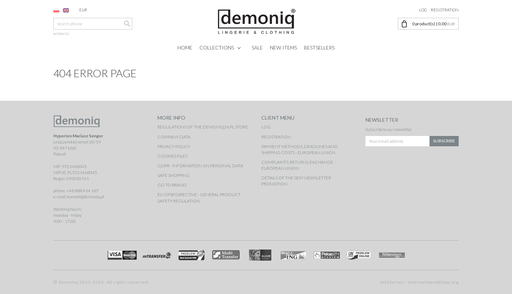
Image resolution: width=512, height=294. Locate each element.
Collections (216, 47)
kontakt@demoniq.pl (85, 196)
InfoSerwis (392, 282)
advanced (61, 34)
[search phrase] (93, 23)
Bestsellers (319, 47)
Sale (257, 47)
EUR (87, 9)
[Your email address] (398, 140)
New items (283, 47)
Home (184, 47)
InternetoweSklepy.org (433, 282)
